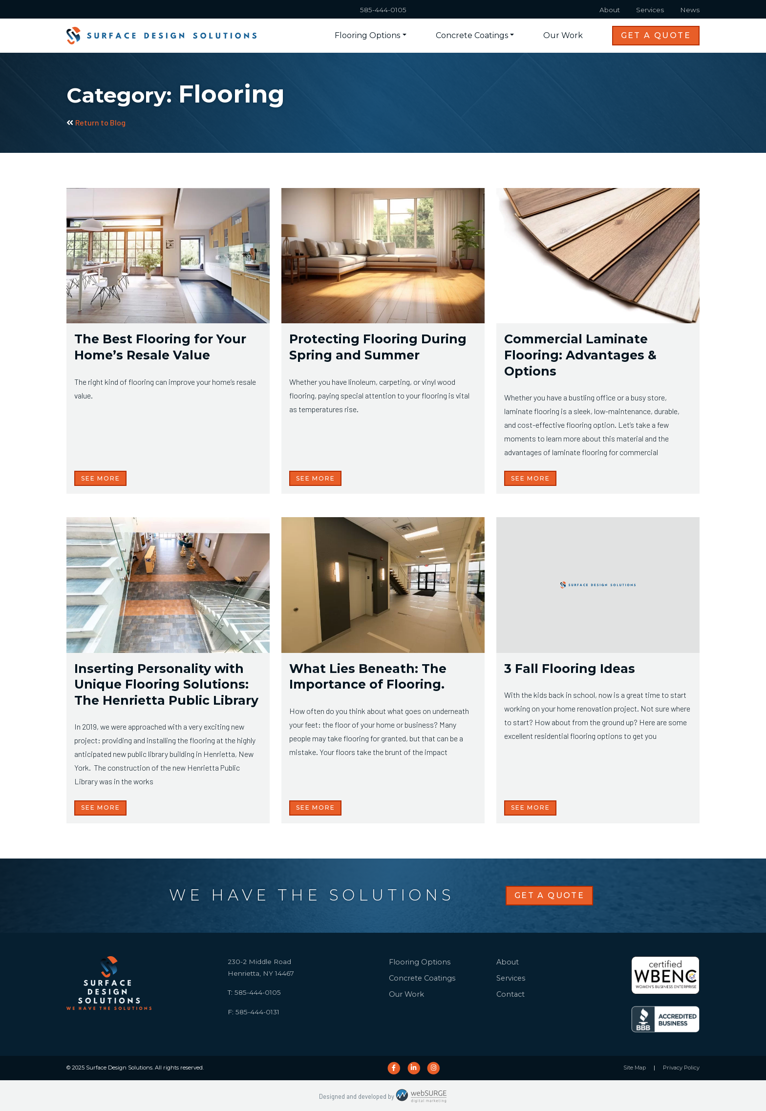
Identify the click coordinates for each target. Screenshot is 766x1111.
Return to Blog (96, 122)
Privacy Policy (681, 1067)
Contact (510, 994)
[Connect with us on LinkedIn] (413, 1068)
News (690, 10)
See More (100, 478)
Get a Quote (656, 35)
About (609, 10)
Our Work (563, 35)
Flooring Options (367, 35)
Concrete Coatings (472, 35)
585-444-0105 (383, 10)
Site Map (634, 1067)
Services (650, 10)
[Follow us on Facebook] (393, 1068)
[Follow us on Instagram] (434, 1068)
